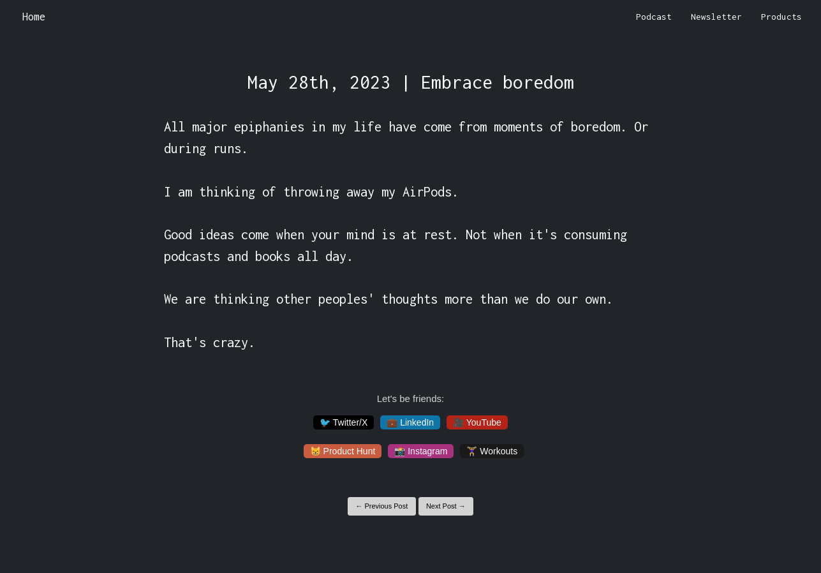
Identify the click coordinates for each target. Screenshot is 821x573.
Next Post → (446, 506)
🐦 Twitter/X (343, 422)
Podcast (654, 16)
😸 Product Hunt (343, 451)
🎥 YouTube (477, 422)
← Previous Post (381, 506)
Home (33, 16)
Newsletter (716, 16)
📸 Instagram (420, 451)
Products (781, 16)
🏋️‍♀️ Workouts (491, 451)
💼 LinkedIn (410, 422)
